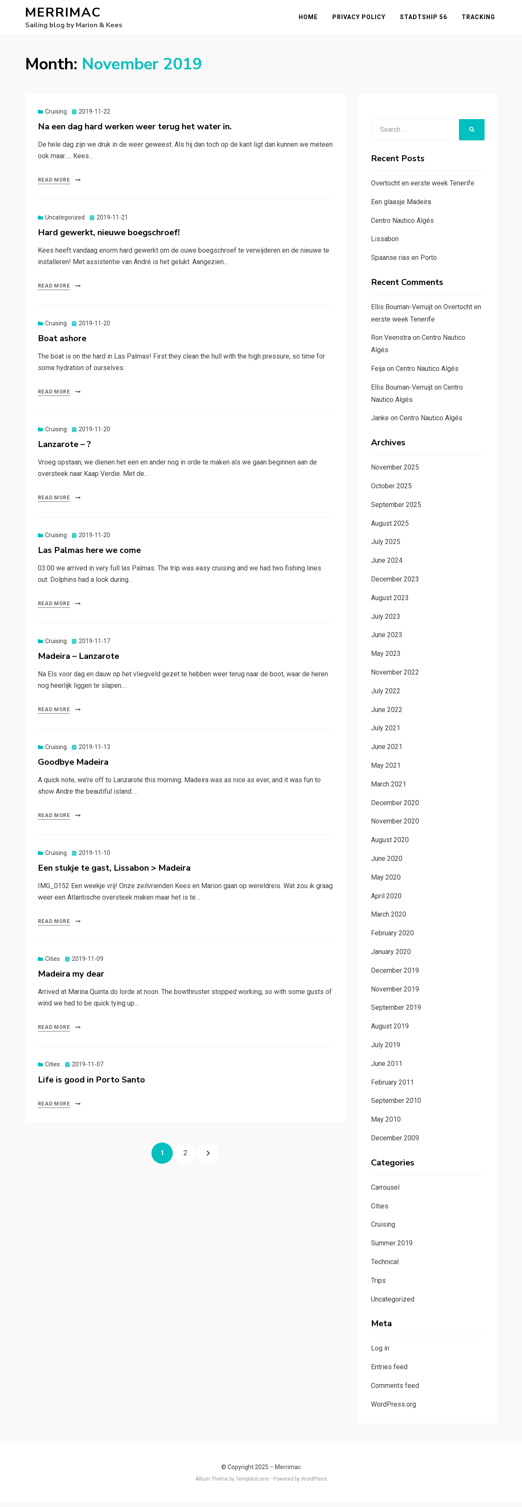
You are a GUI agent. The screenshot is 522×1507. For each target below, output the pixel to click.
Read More (54, 184)
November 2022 (395, 676)
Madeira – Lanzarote (78, 660)
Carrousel (385, 1191)
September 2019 (396, 1012)
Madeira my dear (71, 977)
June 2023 (386, 639)
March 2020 (388, 918)
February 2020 (392, 937)
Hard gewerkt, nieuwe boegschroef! (109, 236)
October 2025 (391, 490)
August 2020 (390, 844)
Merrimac (63, 14)
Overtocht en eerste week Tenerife (422, 187)
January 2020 (391, 955)
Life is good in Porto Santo (91, 1083)
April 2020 (386, 900)
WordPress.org (393, 1408)
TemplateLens (252, 1483)
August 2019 (390, 1030)
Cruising (56, 115)
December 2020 (395, 807)
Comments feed (395, 1389)
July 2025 (385, 546)
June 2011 (386, 1067)
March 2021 (388, 788)
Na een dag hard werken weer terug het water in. (135, 130)
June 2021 (386, 751)
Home (310, 18)
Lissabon (385, 243)
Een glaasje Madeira (401, 206)
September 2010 (396, 1105)
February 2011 (392, 1086)
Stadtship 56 (425, 18)
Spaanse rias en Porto (404, 261)
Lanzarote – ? (64, 448)
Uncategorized (65, 221)
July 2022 (385, 695)
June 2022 (386, 713)
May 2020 (386, 881)
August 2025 (390, 527)
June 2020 (386, 862)
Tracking (480, 18)
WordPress (314, 1483)
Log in (380, 1352)
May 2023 (386, 658)
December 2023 (395, 583)
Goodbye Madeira (73, 766)
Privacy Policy (361, 18)
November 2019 (395, 993)
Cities (52, 962)
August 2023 (390, 602)
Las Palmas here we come (89, 554)
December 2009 (395, 1142)
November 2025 (395, 471)
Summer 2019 (392, 1247)
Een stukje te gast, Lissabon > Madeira (114, 871)
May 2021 (386, 769)
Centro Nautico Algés (402, 224)
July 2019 (385, 1049)
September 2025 (396, 508)
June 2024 (386, 565)
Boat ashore (62, 342)
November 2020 (395, 825)
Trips (378, 1284)
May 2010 (386, 1123)
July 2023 (385, 620)
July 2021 (385, 732)
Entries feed (389, 1371)
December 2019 (395, 974)
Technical (385, 1266)
